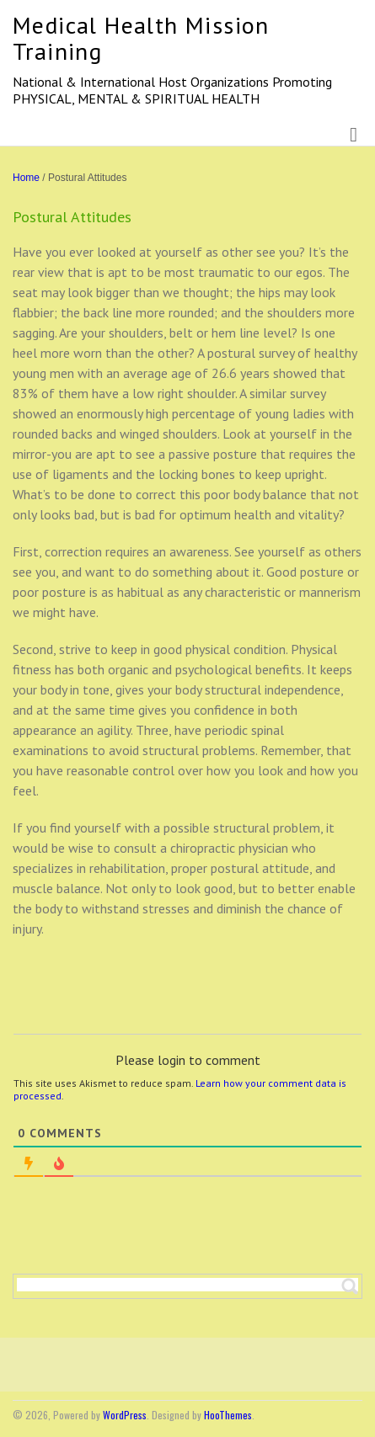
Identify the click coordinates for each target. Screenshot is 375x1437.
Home (26, 178)
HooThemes (228, 1415)
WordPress (125, 1415)
